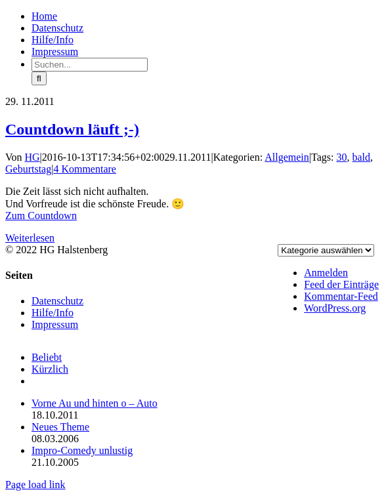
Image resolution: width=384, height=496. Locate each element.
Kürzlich (50, 369)
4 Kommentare (84, 169)
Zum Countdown (41, 215)
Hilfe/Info (53, 312)
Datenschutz (57, 300)
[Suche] (39, 78)
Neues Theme (60, 426)
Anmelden (326, 272)
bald (361, 157)
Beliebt (47, 357)
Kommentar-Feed (341, 296)
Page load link (35, 484)
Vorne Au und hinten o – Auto (95, 403)
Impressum (55, 324)
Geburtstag (28, 169)
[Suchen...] (90, 65)
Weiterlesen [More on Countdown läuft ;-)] (29, 237)
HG (32, 157)
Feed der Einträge (341, 284)
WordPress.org (335, 308)
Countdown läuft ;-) (72, 129)
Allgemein (287, 157)
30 (341, 157)
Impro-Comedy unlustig (82, 450)
